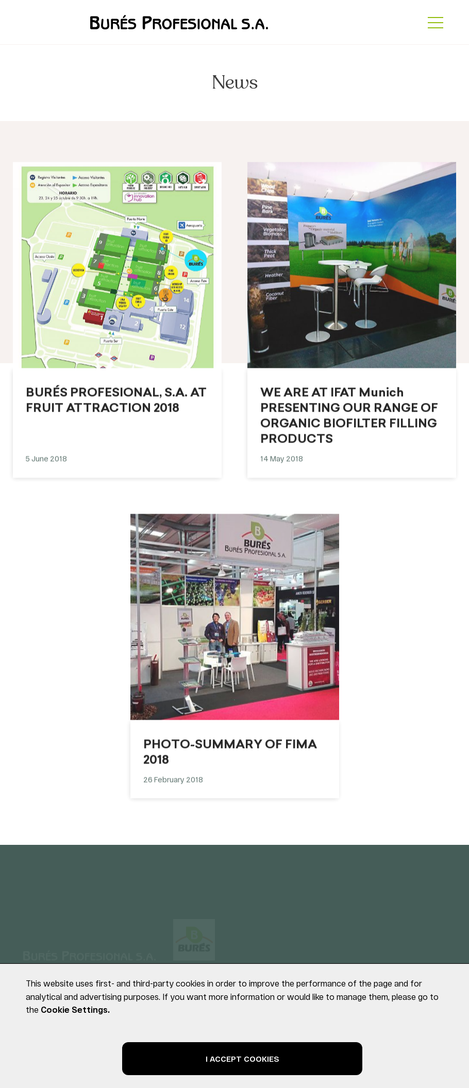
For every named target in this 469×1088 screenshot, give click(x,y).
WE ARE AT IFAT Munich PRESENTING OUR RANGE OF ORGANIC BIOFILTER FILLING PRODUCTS (349, 423)
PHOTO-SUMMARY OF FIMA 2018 (230, 758)
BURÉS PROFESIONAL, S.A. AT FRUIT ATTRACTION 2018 (116, 407)
